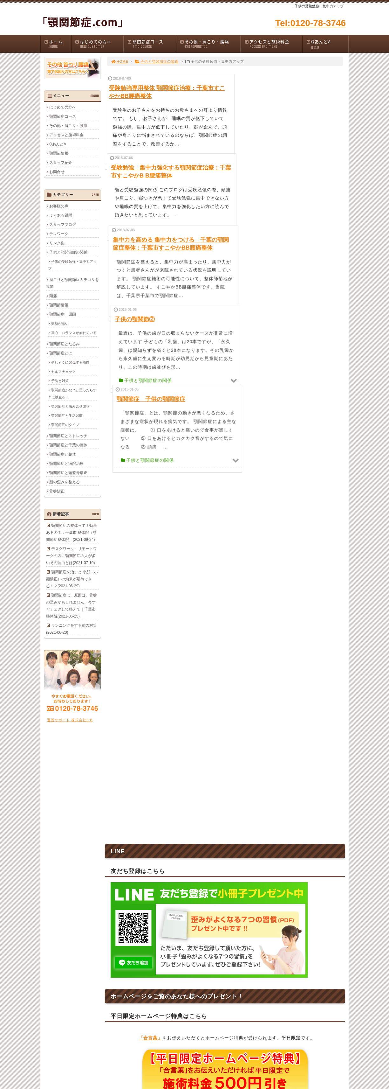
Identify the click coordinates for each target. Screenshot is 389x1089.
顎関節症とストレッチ (68, 436)
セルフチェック (63, 371)
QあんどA (327, 44)
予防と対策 (60, 381)
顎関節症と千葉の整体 (68, 445)
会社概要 (298, 965)
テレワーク (58, 234)
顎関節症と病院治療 (66, 463)
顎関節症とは (60, 353)
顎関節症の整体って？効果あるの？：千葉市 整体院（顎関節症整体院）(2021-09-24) (71, 532)
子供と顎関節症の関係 (156, 61)
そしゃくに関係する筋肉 (70, 362)
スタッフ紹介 (60, 162)
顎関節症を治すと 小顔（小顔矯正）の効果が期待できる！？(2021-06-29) (72, 579)
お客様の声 (58, 206)
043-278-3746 (199, 886)
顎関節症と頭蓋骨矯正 (68, 473)
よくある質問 (60, 215)
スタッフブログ (62, 224)
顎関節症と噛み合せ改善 (70, 406)
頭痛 (53, 296)
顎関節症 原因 (62, 314)
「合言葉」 (150, 694)
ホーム (57, 43)
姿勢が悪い (60, 323)
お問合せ (57, 172)
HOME (119, 61)
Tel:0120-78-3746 (310, 23)
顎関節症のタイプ (65, 425)
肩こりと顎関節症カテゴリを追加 (72, 283)
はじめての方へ (99, 43)
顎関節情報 (58, 153)
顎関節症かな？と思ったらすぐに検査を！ (72, 393)
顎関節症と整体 (62, 454)
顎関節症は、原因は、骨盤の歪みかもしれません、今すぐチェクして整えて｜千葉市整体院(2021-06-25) (71, 605)
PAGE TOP (329, 924)
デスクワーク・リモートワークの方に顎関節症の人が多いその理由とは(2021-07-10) (71, 556)
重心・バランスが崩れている (74, 333)
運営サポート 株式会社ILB (70, 720)
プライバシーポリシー (310, 973)
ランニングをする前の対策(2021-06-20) (71, 629)
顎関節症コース (151, 43)
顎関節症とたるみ (64, 344)
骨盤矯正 (57, 491)
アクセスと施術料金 (273, 43)
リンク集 (57, 243)
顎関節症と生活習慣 (67, 415)
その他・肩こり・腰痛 (210, 43)
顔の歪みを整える (64, 482)
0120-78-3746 (160, 886)
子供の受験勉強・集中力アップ (72, 265)
